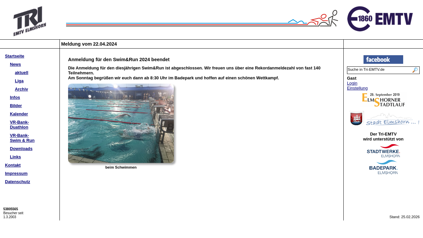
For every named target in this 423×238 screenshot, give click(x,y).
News (15, 64)
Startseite (14, 56)
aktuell (21, 72)
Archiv (21, 89)
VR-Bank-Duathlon (19, 125)
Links (15, 156)
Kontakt (13, 165)
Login (352, 83)
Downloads (21, 148)
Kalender (19, 113)
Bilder (16, 105)
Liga (19, 80)
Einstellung (357, 88)
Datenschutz (17, 181)
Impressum (16, 173)
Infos (15, 97)
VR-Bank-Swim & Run (22, 138)
